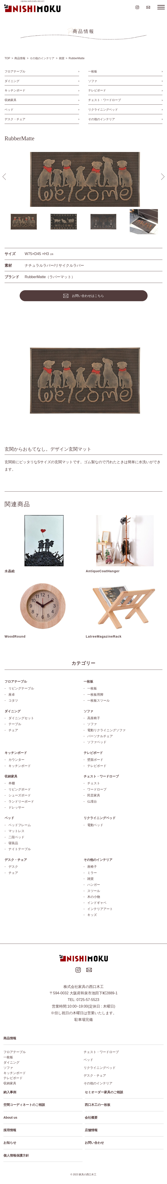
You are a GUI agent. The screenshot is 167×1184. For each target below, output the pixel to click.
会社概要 (91, 1117)
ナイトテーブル (19, 849)
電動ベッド (95, 825)
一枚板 (92, 71)
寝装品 (13, 843)
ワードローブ (96, 789)
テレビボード (97, 90)
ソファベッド (96, 742)
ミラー (92, 873)
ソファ (92, 81)
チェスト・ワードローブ (104, 100)
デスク (13, 866)
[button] (161, 176)
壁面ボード (95, 759)
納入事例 (9, 1092)
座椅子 (92, 866)
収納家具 (10, 100)
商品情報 (9, 1038)
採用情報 (9, 1130)
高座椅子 (93, 718)
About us (10, 1117)
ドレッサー (16, 807)
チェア (13, 730)
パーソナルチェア (100, 736)
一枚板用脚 (95, 694)
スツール (93, 891)
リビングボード (19, 789)
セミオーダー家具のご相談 (104, 1092)
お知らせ (9, 1142)
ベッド (9, 109)
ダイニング (12, 81)
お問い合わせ (94, 1142)
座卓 (11, 694)
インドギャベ (96, 903)
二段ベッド (16, 837)
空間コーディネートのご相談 (24, 1105)
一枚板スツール (98, 700)
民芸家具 (93, 795)
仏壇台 (92, 801)
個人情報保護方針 (16, 1155)
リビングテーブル (21, 688)
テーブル (14, 724)
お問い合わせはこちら (88, 296)
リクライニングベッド (103, 109)
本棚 (11, 783)
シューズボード (19, 795)
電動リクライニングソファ (106, 730)
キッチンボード (15, 90)
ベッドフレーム (19, 825)
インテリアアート (100, 909)
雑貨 (90, 879)
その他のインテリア (101, 119)
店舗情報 (91, 1130)
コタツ (13, 700)
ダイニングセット (21, 718)
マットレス (16, 831)
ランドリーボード (21, 801)
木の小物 (93, 897)
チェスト (93, 783)
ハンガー (93, 884)
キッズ (92, 915)
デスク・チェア (15, 119)
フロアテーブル (15, 71)
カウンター (16, 759)
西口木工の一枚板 (97, 1105)
